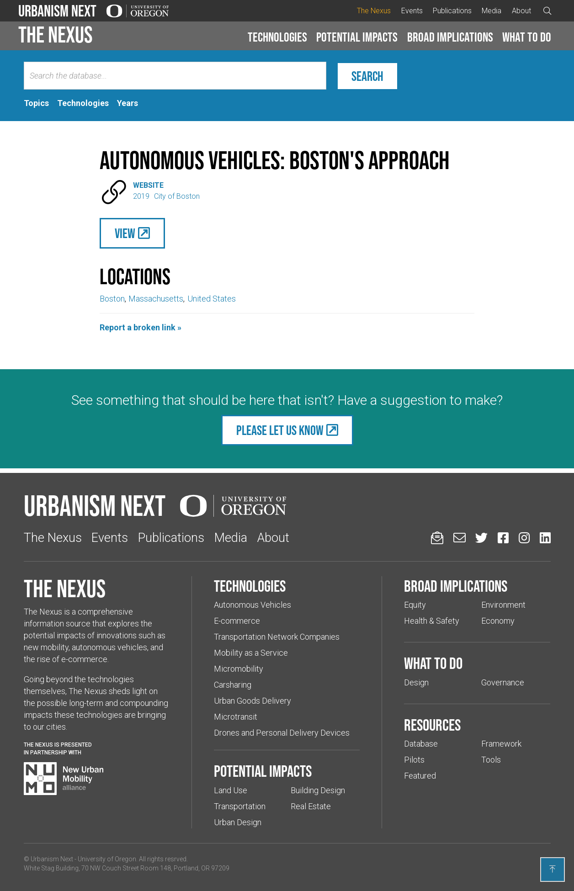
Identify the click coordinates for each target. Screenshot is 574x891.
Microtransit (235, 716)
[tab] (36, 103)
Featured (420, 775)
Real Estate (311, 806)
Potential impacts (357, 37)
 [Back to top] (552, 869)
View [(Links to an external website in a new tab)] (125, 233)
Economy (498, 621)
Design (416, 682)
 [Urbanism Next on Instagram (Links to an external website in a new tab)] (524, 537)
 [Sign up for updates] (437, 537)
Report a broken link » (140, 327)
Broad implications (450, 37)
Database (421, 743)
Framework (501, 743)
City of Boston (177, 196)
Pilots (414, 759)
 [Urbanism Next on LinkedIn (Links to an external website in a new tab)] (545, 537)
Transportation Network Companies (277, 637)
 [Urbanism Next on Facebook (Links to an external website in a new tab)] (503, 537)
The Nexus (374, 10)
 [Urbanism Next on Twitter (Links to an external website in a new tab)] (481, 537)
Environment (503, 605)
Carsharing (232, 684)
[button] (277, 37)
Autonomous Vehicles (252, 605)
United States (211, 298)
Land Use (230, 790)
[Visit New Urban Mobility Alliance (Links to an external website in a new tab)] (63, 778)
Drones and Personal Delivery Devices (282, 732)
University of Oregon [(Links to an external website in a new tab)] (107, 859)
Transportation (240, 806)
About (521, 10)
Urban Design (237, 822)
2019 (141, 196)
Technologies (277, 37)
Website (148, 185)
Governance (502, 682)
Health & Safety (431, 621)
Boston (112, 298)
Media (491, 10)
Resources (432, 725)
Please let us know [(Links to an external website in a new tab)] (280, 430)
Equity (415, 605)
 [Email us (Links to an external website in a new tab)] (459, 537)
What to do (526, 37)
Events (412, 10)
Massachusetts (155, 298)
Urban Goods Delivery (252, 700)
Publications (452, 10)
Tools (491, 759)
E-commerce (237, 621)
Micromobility (238, 669)
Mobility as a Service (251, 653)
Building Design (318, 790)
